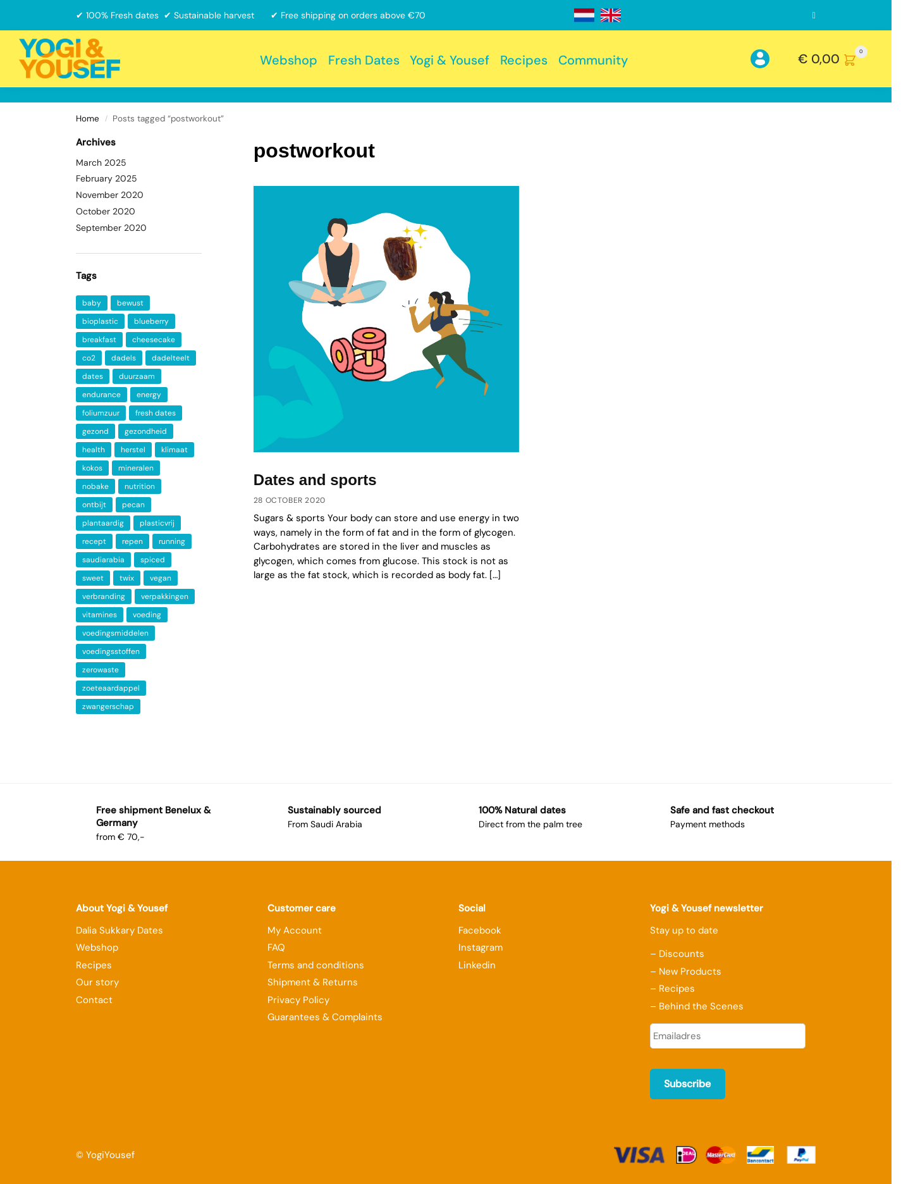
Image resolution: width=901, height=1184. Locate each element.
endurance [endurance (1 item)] (101, 395)
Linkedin (477, 965)
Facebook (479, 930)
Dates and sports (315, 479)
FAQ (276, 947)
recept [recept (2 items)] (94, 541)
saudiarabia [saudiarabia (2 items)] (103, 560)
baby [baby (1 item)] (91, 303)
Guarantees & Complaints (325, 1017)
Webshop (97, 947)
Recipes (94, 965)
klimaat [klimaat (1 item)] (174, 450)
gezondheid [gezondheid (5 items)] (146, 431)
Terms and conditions (315, 965)
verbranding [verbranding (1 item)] (103, 596)
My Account (294, 930)
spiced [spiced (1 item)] (152, 560)
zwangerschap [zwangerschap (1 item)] (108, 706)
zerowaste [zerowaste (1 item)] (100, 670)
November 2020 (110, 194)
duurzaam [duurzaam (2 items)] (137, 376)
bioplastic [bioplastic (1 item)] (100, 321)
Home (87, 118)
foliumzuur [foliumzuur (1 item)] (101, 413)
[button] (835, 59)
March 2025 (101, 162)
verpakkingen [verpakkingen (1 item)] (164, 596)
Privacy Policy (298, 1000)
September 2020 (111, 227)
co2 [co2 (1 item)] (88, 358)
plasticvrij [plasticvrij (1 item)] (157, 523)
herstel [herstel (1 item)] (133, 450)
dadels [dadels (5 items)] (123, 358)
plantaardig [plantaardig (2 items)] (103, 523)
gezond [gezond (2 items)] (95, 431)
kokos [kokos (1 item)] (92, 468)
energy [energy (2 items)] (149, 395)
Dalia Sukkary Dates (119, 930)
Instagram (480, 947)
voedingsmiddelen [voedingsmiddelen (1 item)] (115, 633)
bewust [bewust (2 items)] (130, 303)
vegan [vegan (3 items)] (160, 578)
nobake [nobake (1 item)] (95, 486)
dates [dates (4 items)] (92, 376)
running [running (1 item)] (172, 541)
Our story (97, 982)
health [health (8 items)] (93, 450)
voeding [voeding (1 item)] (147, 615)
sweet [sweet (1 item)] (93, 578)
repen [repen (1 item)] (132, 541)
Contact (94, 1000)
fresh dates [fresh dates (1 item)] (155, 413)
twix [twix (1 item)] (127, 578)
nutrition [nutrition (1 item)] (140, 486)
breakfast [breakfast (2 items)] (99, 340)
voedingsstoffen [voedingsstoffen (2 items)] (111, 651)
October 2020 (105, 211)
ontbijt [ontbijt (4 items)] (94, 505)
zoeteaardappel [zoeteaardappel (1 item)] (111, 688)
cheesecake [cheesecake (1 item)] (153, 340)
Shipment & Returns (312, 982)
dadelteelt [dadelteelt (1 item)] (171, 358)
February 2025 (106, 178)
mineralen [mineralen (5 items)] (136, 468)
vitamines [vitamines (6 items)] (99, 615)
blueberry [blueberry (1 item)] (151, 321)
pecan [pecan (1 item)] (133, 505)
